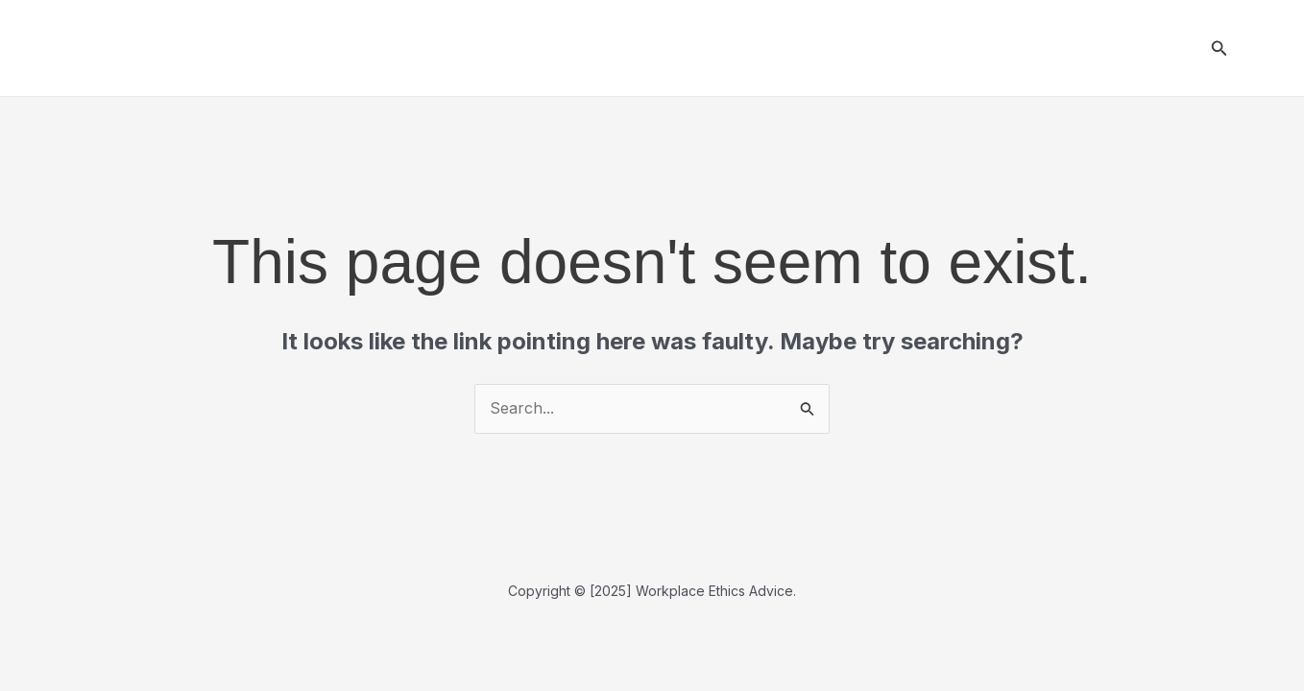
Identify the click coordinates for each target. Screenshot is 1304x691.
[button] (1219, 48)
